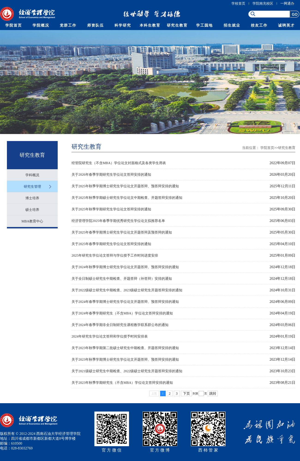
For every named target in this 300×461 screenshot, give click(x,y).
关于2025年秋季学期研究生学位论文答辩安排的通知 (111, 209)
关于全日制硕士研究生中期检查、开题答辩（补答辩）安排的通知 (122, 278)
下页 (186, 393)
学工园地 (204, 25)
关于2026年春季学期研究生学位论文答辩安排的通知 (111, 174)
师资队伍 (95, 25)
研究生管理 (32, 186)
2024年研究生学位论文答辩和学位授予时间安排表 (110, 336)
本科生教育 (150, 25)
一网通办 (287, 3)
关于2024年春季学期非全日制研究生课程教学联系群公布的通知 (120, 325)
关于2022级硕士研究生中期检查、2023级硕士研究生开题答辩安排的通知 (127, 290)
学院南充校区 (262, 3)
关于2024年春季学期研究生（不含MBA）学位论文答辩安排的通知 (122, 313)
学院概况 (41, 25)
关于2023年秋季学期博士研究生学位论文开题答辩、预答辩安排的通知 (125, 359)
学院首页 (13, 25)
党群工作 (68, 25)
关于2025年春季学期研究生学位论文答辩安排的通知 (111, 244)
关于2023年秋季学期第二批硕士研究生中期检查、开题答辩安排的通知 (125, 348)
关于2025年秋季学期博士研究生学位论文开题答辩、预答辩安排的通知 (125, 186)
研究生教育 (177, 25)
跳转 (212, 393)
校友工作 (259, 25)
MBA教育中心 (32, 221)
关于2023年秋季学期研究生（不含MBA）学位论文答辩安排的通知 (122, 382)
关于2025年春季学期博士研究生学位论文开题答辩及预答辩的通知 (122, 232)
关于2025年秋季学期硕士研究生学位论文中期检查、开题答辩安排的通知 (127, 198)
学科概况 (32, 175)
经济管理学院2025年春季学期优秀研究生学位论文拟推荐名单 (118, 221)
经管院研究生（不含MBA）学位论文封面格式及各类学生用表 (119, 163)
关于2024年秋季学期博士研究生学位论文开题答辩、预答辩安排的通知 (125, 267)
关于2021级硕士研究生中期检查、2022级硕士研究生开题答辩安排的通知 (127, 371)
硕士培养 (32, 210)
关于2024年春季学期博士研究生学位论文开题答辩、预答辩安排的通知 (125, 302)
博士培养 (32, 198)
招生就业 (232, 25)
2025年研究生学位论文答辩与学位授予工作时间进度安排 (115, 255)
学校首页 (238, 3)
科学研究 (122, 25)
